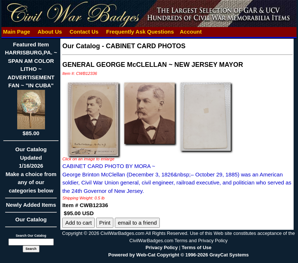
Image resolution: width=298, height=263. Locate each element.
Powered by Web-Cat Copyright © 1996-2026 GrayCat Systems (178, 255)
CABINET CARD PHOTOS (145, 46)
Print (104, 223)
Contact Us (84, 31)
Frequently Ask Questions (140, 31)
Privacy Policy (162, 247)
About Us (49, 31)
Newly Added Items (31, 207)
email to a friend (137, 223)
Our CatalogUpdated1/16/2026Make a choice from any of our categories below (31, 172)
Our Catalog (31, 219)
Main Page (16, 31)
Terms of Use (196, 247)
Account (191, 31)
